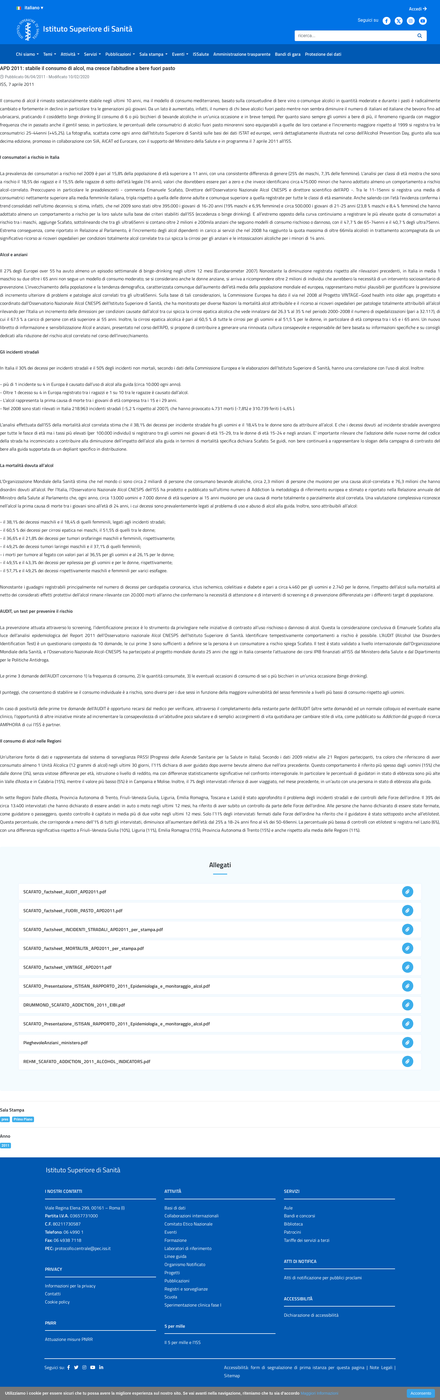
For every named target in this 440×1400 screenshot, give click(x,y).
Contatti (53, 1306)
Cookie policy (57, 1314)
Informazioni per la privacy (70, 1298)
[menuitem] (27, 54)
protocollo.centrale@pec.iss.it (83, 1261)
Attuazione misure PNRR (69, 1352)
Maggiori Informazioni (319, 1393)
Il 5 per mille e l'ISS (182, 1355)
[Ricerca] (354, 35)
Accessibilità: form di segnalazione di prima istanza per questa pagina (294, 1380)
